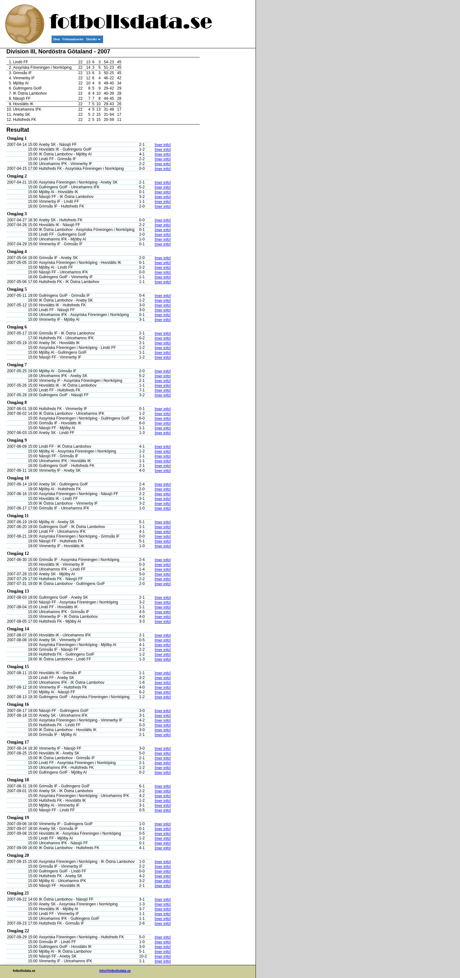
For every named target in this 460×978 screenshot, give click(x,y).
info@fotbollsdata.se (115, 971)
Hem (56, 39)
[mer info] (163, 145)
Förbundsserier (73, 39)
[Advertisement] (226, 146)
